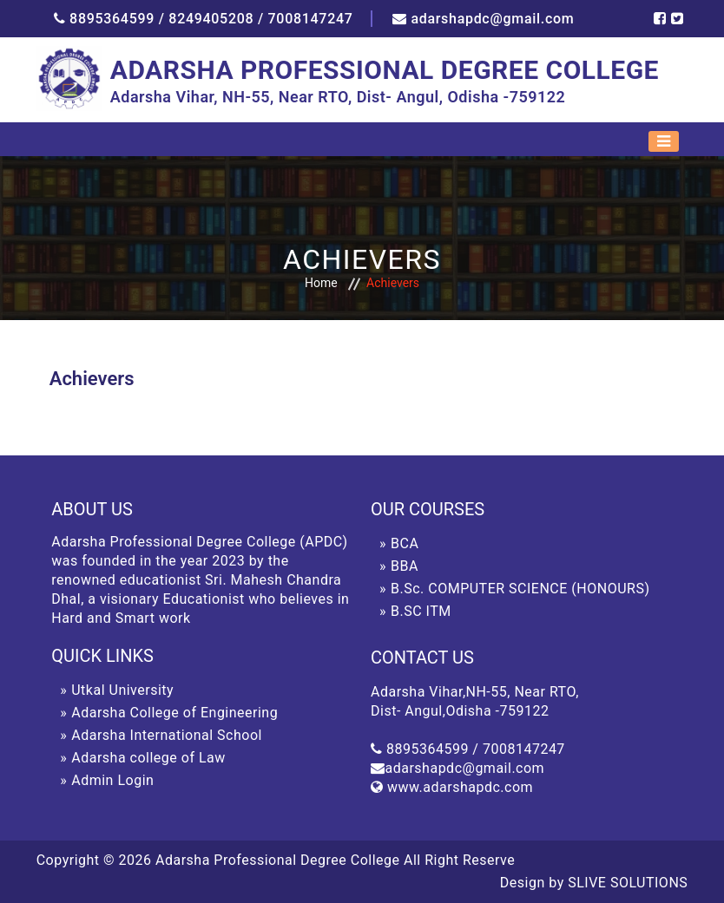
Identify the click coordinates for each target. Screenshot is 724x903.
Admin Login (112, 780)
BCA (404, 543)
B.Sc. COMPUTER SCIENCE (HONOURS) (520, 588)
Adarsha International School (166, 735)
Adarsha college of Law (148, 757)
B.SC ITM (421, 611)
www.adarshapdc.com (460, 787)
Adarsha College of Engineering (174, 712)
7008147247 (310, 18)
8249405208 (210, 18)
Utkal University (122, 690)
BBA (404, 566)
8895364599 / (117, 18)
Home (321, 283)
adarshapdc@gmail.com (492, 18)
